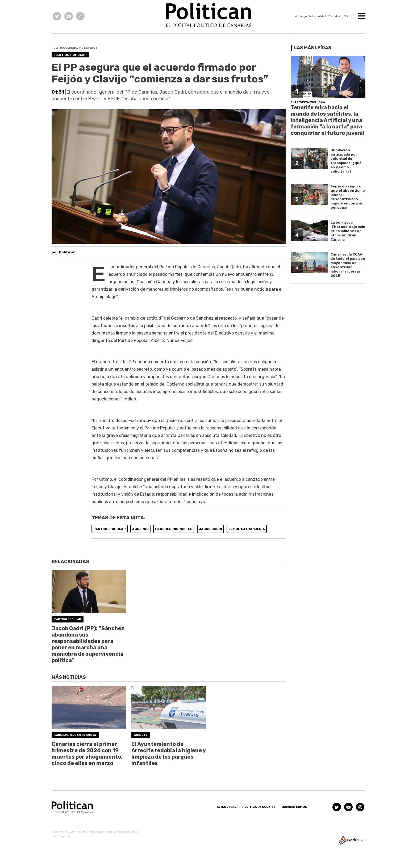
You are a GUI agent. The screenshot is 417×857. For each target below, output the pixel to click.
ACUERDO (140, 529)
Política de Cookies (259, 807)
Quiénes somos (294, 807)
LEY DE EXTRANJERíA (246, 529)
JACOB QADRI (210, 529)
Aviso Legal (226, 807)
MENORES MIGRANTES (174, 529)
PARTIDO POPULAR (109, 529)
